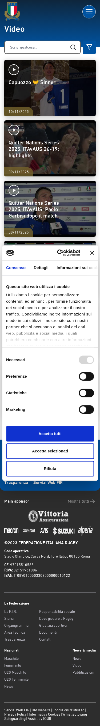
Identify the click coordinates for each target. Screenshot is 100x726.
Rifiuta (50, 468)
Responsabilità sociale (57, 611)
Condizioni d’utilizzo (68, 710)
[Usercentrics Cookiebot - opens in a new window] (59, 252)
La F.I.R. (10, 611)
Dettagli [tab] (41, 267)
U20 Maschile (15, 672)
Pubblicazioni (83, 672)
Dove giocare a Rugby (56, 618)
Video (77, 665)
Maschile (11, 658)
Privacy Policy (15, 714)
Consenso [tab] (16, 267)
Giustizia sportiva (53, 625)
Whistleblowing (74, 714)
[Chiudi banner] (92, 253)
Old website (41, 710)
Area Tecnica (14, 632)
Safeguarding (15, 718)
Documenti (48, 632)
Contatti (45, 639)
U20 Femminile (16, 679)
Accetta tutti (50, 433)
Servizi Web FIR (48, 482)
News (8, 686)
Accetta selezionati (50, 451)
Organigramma (16, 625)
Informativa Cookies (44, 714)
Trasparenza (16, 482)
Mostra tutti (82, 501)
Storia (9, 618)
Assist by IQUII (39, 718)
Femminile (12, 665)
